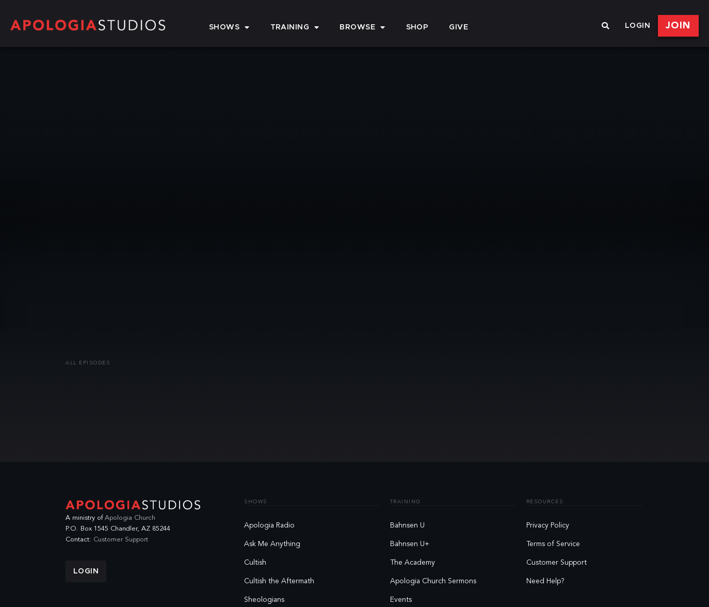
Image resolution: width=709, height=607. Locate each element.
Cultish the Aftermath (279, 581)
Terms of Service (553, 544)
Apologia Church (130, 518)
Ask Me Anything (272, 544)
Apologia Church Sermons (433, 581)
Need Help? (545, 581)
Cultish (255, 562)
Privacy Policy (547, 525)
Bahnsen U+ (409, 544)
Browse (362, 27)
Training (294, 27)
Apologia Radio (269, 525)
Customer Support (120, 539)
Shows (229, 27)
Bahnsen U (407, 525)
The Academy (412, 562)
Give (458, 27)
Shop (417, 27)
